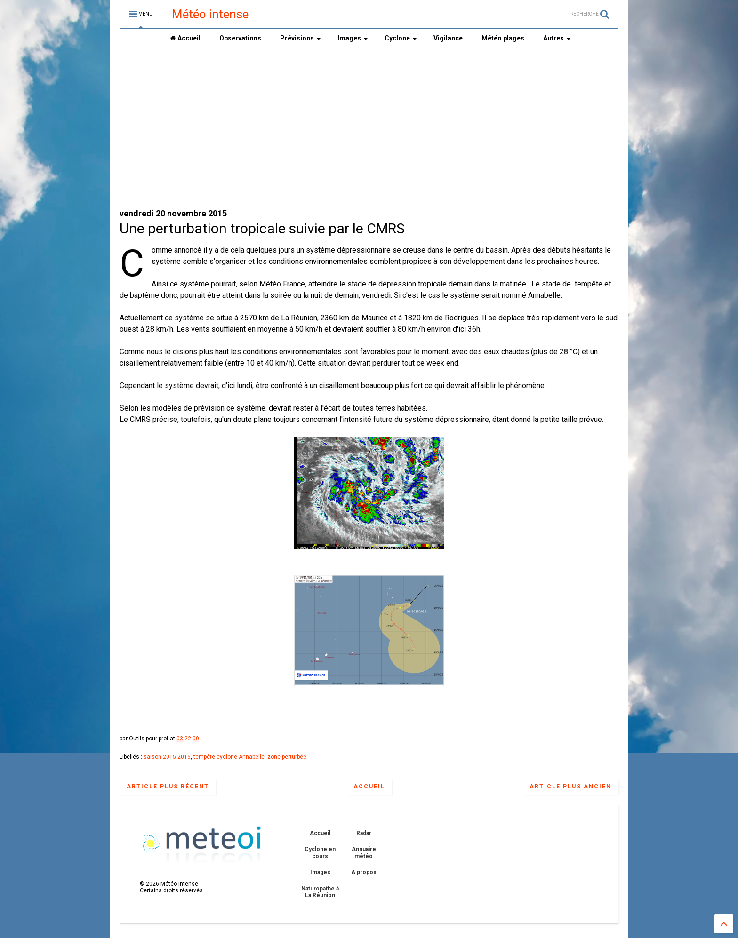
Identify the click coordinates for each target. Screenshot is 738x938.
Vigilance (448, 38)
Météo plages (502, 38)
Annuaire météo (364, 852)
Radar (363, 833)
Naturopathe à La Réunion (320, 891)
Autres (557, 38)
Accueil (185, 38)
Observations (240, 38)
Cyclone (401, 38)
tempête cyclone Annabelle (229, 757)
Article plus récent (168, 786)
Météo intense (210, 14)
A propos (364, 872)
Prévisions (300, 38)
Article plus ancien (570, 786)
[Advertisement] (369, 127)
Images (352, 38)
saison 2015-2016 (167, 757)
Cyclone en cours (320, 852)
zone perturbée (286, 757)
